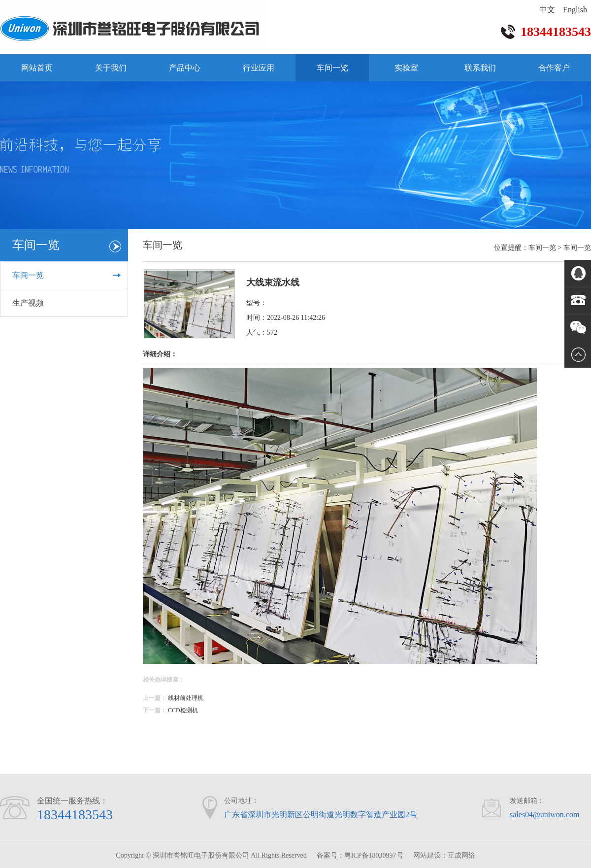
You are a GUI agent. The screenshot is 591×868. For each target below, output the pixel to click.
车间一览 (332, 68)
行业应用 (258, 68)
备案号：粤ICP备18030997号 (360, 855)
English (575, 9)
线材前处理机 (185, 697)
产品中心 (184, 68)
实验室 (406, 68)
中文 (547, 9)
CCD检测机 (183, 710)
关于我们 (111, 68)
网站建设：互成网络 (444, 855)
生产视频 (28, 303)
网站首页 (37, 68)
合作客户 (554, 68)
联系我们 (480, 68)
